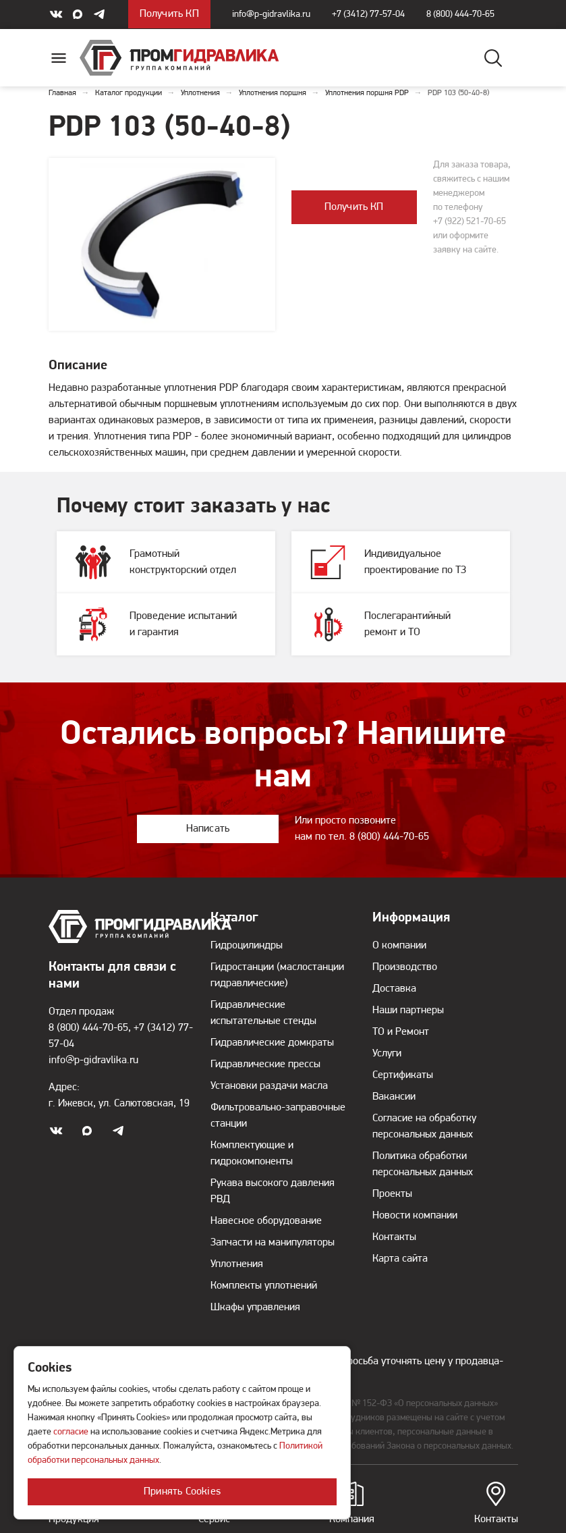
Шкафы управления (255, 1307)
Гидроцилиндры (246, 945)
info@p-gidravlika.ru (271, 14)
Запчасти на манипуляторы (272, 1242)
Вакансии (394, 1097)
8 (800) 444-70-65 (460, 14)
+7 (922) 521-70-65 (469, 222)
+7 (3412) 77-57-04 (368, 14)
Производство (404, 967)
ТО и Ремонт (400, 1032)
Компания (351, 1503)
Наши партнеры (408, 1010)
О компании (399, 945)
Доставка (394, 989)
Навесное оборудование (266, 1221)
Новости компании (414, 1215)
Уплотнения (236, 1264)
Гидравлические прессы (265, 1064)
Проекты (392, 1194)
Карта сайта (400, 1259)
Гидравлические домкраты (272, 1043)
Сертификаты (402, 1075)
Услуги (386, 1053)
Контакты (496, 1503)
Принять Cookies (182, 1491)
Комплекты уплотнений (263, 1286)
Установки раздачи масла (269, 1086)
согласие (70, 1432)
